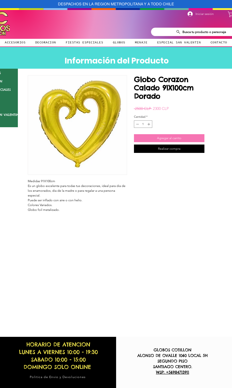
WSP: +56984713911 (172, 372)
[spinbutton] (143, 124)
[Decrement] (137, 124)
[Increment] (149, 124)
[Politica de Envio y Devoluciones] (58, 377)
